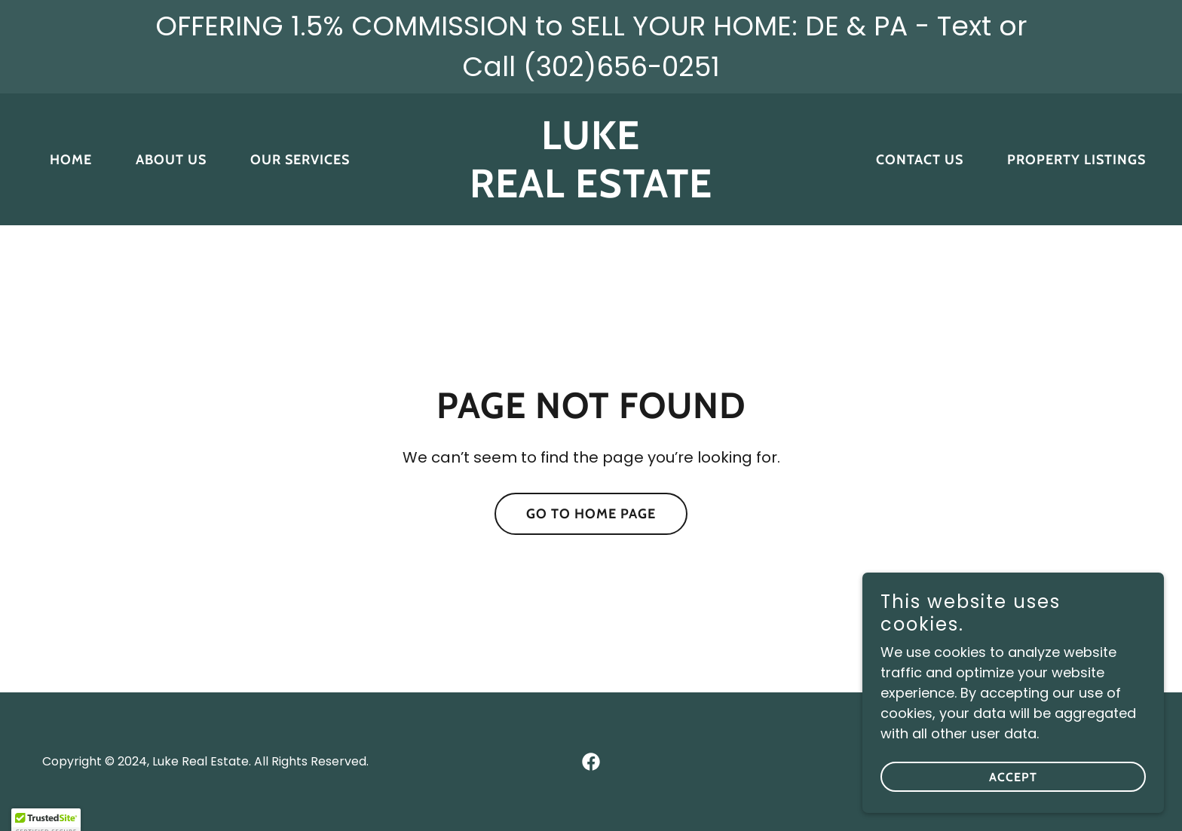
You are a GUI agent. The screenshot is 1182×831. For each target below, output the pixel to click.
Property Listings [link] (1076, 159)
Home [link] (71, 159)
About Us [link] (171, 159)
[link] (591, 192)
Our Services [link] (300, 159)
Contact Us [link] (919, 159)
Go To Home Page (591, 514)
